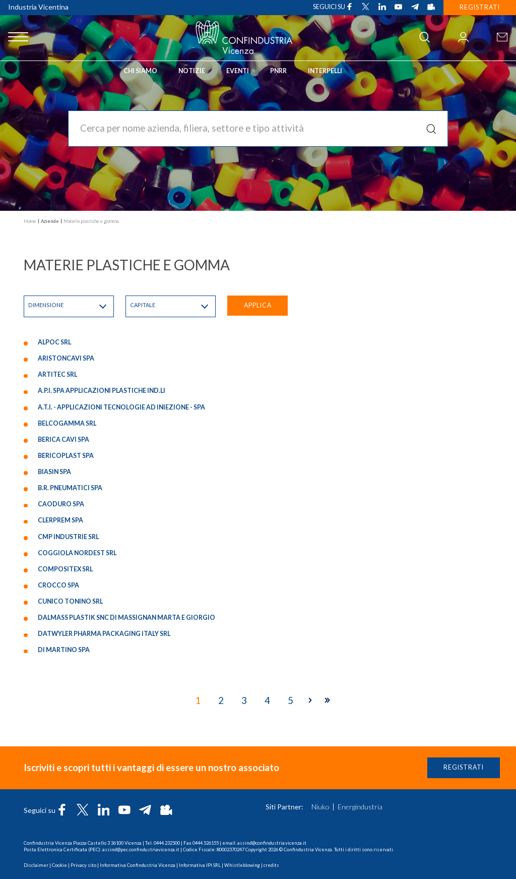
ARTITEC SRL (57, 375)
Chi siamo (140, 71)
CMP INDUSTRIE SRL (68, 537)
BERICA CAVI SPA (63, 440)
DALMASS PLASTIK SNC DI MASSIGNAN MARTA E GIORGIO (126, 618)
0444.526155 (205, 843)
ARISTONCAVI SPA (66, 359)
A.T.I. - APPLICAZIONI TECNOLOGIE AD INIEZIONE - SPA (121, 408)
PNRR (278, 71)
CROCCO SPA (58, 586)
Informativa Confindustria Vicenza (137, 865)
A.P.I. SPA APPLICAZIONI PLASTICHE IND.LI (101, 391)
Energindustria (360, 806)
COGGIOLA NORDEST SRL (77, 553)
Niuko (320, 806)
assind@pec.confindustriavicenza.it (140, 849)
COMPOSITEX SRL (65, 570)
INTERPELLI (325, 71)
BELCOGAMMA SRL (67, 424)
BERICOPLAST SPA (66, 456)
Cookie (59, 865)
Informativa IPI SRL (200, 865)
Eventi (237, 71)
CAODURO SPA (61, 505)
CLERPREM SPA (60, 521)
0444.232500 (167, 843)
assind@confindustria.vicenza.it (271, 843)
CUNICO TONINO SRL (70, 602)
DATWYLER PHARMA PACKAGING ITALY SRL (104, 634)
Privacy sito (83, 865)
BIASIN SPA (54, 473)
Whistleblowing (242, 865)
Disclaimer (36, 865)
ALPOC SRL (54, 343)
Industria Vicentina (38, 7)
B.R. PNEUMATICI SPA (70, 489)
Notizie (191, 71)
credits (271, 865)
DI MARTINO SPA (64, 651)
